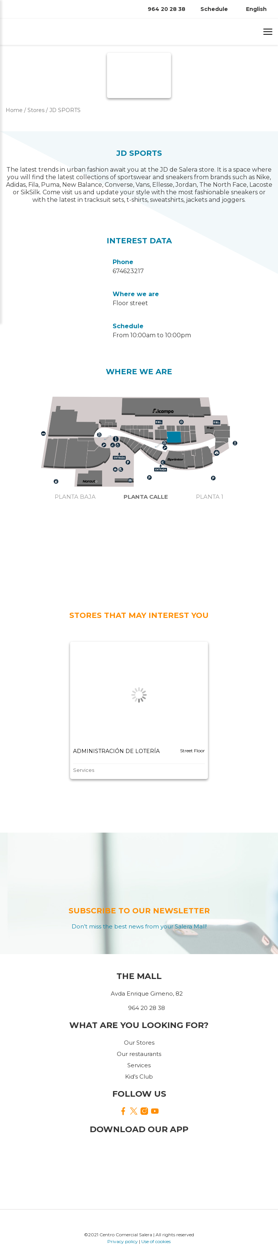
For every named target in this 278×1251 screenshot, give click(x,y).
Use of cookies (156, 1241)
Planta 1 (209, 496)
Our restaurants (139, 1053)
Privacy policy (122, 1241)
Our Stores (139, 1042)
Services (139, 1065)
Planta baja (75, 496)
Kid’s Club (139, 1076)
